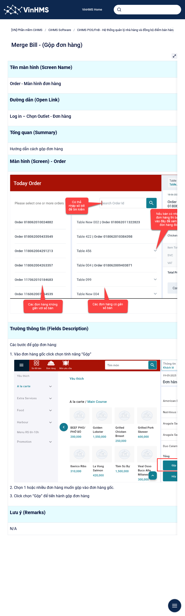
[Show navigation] (174, 605)
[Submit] (119, 9)
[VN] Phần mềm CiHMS (26, 30)
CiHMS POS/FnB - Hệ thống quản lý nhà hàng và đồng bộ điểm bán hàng (126, 30)
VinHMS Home (92, 9)
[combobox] (147, 9)
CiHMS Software (59, 30)
